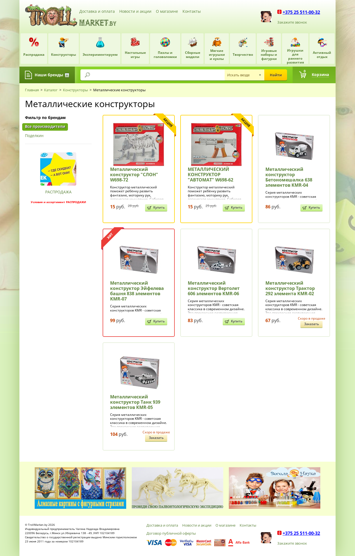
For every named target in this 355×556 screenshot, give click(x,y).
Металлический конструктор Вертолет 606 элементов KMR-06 (214, 288)
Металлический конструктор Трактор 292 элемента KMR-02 (290, 288)
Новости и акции (135, 11)
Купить (159, 207)
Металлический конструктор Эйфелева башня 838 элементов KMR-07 (137, 291)
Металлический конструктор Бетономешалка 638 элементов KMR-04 (288, 177)
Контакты (191, 11)
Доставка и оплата (97, 11)
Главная (32, 89)
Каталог (51, 89)
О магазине (167, 11)
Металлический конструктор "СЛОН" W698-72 (134, 174)
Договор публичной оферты (171, 533)
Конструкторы (75, 89)
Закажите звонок (292, 22)
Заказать (311, 324)
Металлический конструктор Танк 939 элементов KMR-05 (135, 402)
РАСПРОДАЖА (58, 191)
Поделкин (34, 135)
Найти (276, 74)
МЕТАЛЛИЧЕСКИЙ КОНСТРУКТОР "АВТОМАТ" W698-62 (210, 174)
